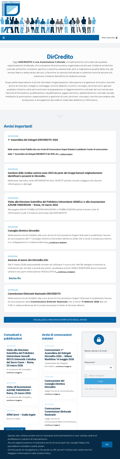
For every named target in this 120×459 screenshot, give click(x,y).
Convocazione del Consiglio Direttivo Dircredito (55, 384)
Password (90, 362)
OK (107, 444)
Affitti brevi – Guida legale (21, 414)
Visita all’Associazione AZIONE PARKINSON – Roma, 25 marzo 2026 (19, 390)
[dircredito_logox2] (11, 2)
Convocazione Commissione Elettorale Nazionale (58, 411)
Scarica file (15, 278)
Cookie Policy (44, 453)
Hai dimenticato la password (99, 389)
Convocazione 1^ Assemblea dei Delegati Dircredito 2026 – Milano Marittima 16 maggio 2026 (59, 354)
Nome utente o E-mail (96, 351)
